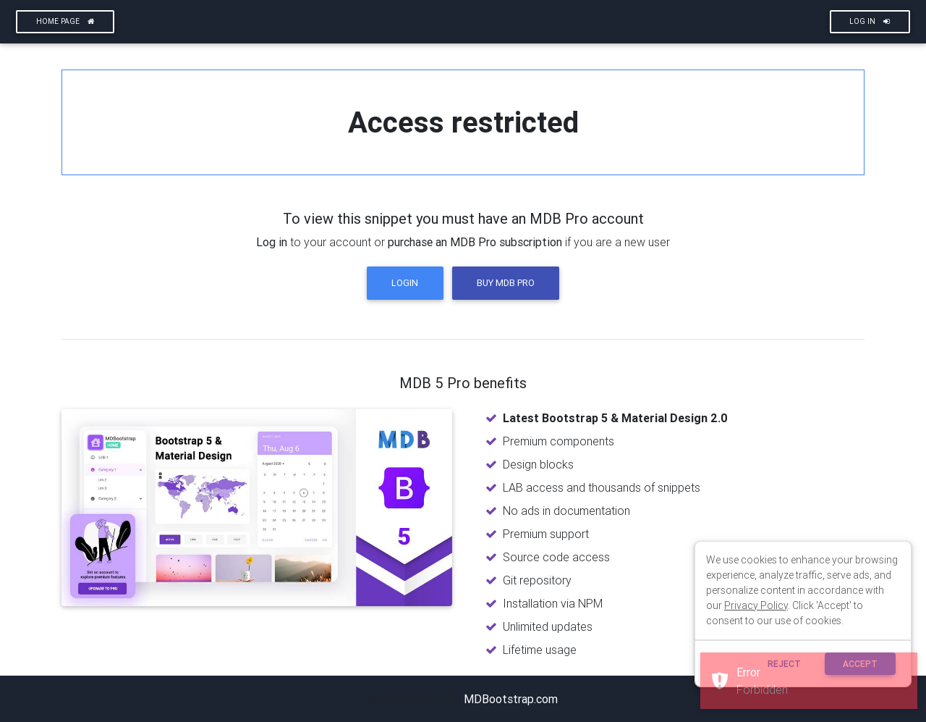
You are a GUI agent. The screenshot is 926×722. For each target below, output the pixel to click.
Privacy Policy (756, 605)
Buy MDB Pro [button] (506, 283)
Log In (869, 21)
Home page (65, 21)
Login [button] (404, 283)
